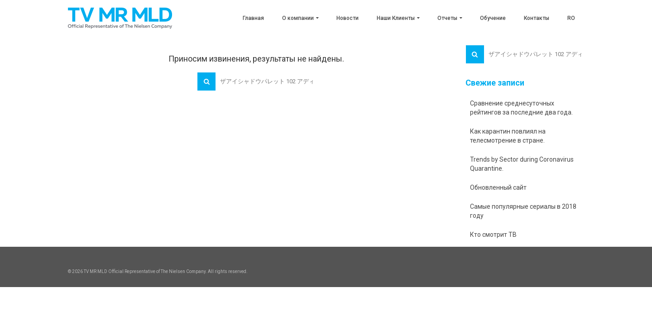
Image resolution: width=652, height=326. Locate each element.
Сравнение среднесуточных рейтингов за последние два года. (521, 108)
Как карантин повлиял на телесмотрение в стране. (508, 136)
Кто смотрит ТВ (493, 234)
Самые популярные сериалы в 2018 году (523, 211)
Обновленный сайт (498, 187)
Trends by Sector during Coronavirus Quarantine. (522, 164)
